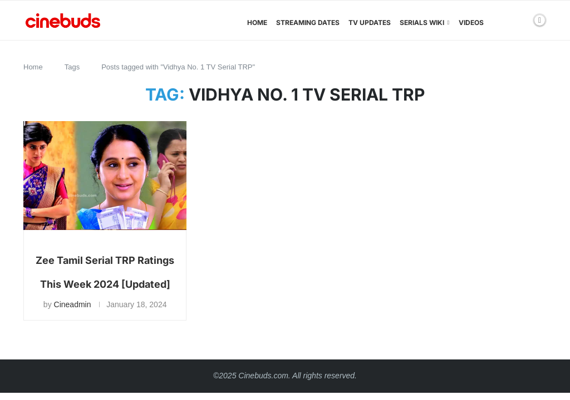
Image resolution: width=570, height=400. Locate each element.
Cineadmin (72, 304)
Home (257, 22)
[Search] (520, 23)
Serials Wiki (422, 22)
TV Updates (369, 22)
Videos (471, 22)
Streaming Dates (308, 22)
